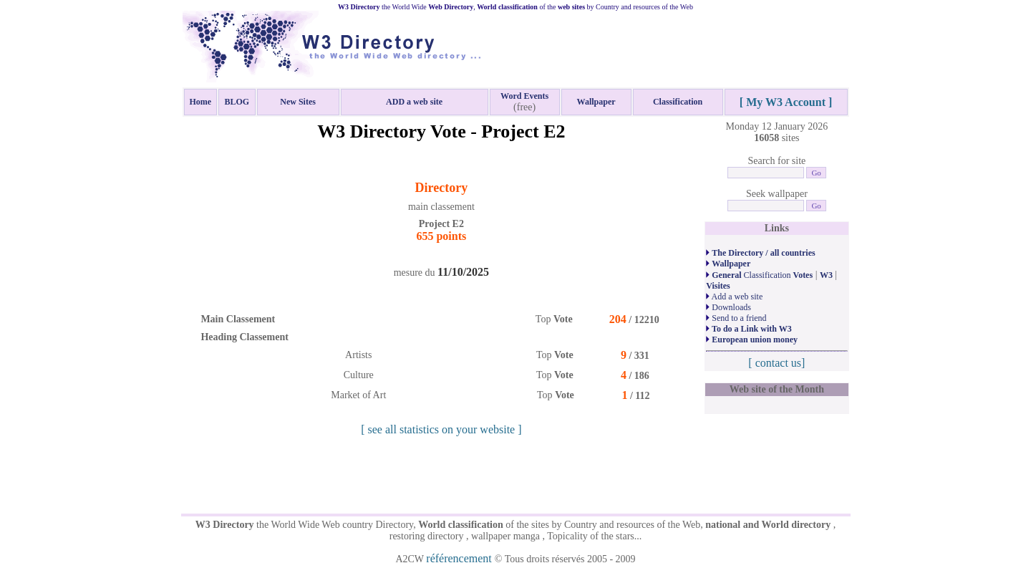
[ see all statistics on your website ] (441, 429)
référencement (460, 558)
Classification (759, 275)
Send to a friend (736, 318)
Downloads (728, 307)
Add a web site (734, 297)
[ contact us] (776, 363)
